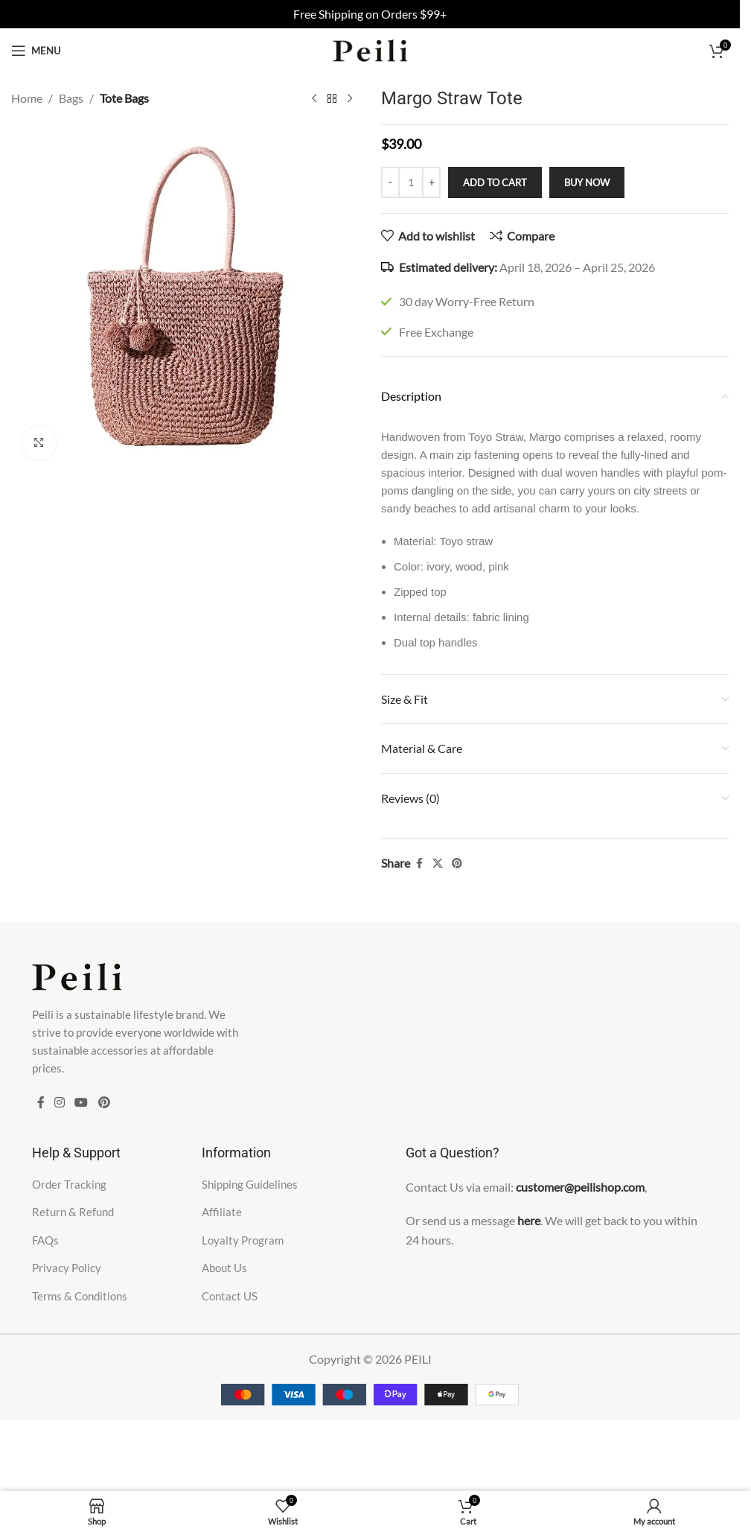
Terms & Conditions (79, 1296)
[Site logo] (370, 49)
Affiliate (222, 1211)
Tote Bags (124, 98)
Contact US (230, 1296)
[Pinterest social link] (457, 864)
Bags (71, 98)
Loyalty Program (243, 1240)
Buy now (587, 182)
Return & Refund (73, 1211)
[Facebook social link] (419, 864)
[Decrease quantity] (390, 182)
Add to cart (495, 182)
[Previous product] (314, 99)
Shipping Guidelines (250, 1184)
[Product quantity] (411, 182)
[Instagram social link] (60, 1103)
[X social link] (437, 864)
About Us (224, 1267)
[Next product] (350, 99)
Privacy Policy (66, 1267)
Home (26, 98)
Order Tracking (69, 1184)
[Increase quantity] (431, 182)
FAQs (45, 1240)
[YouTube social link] (81, 1103)
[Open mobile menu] (36, 51)
